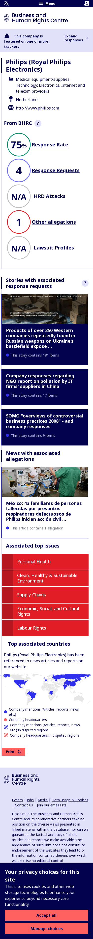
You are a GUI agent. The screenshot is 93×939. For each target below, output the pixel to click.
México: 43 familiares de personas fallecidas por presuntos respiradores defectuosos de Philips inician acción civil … (44, 511)
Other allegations (54, 222)
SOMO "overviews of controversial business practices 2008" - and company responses (44, 421)
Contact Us (24, 805)
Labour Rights (31, 628)
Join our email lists (51, 805)
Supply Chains (31, 595)
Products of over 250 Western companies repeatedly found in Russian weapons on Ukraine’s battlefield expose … (40, 338)
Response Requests (56, 170)
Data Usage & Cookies (70, 800)
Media (43, 800)
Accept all (46, 915)
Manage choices (47, 928)
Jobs (30, 800)
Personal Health (34, 561)
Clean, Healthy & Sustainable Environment (47, 578)
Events (17, 800)
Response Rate (50, 144)
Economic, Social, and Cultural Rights (48, 611)
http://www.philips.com (37, 108)
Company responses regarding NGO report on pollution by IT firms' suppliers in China (40, 381)
